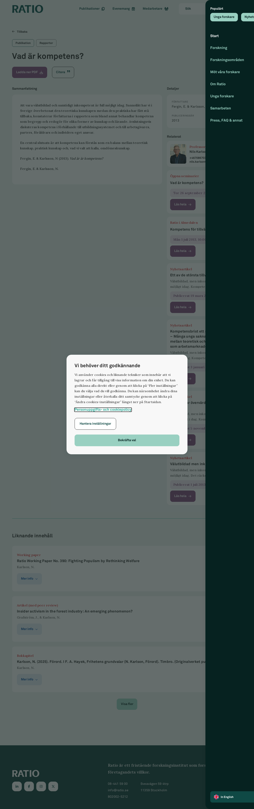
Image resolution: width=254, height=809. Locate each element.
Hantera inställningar (95, 423)
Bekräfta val (127, 440)
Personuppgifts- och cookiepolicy (103, 409)
